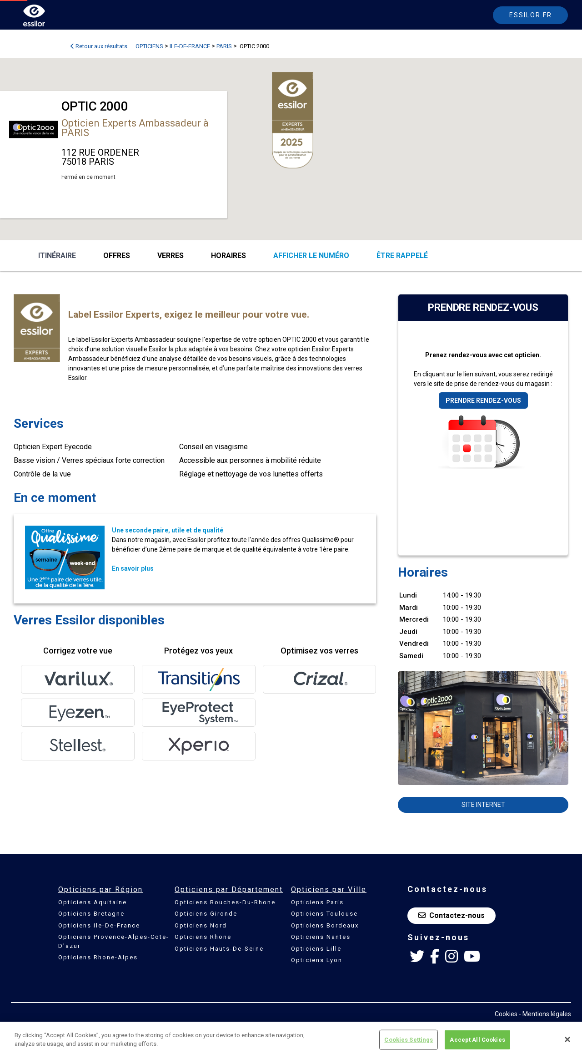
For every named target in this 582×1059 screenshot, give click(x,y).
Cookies (506, 1014)
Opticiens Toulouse (324, 913)
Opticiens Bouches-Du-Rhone (225, 902)
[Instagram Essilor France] (451, 956)
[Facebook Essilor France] (435, 956)
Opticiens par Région (100, 889)
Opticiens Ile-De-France (99, 925)
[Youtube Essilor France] (472, 956)
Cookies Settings (408, 1039)
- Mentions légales (545, 1014)
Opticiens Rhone (203, 936)
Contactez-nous (451, 915)
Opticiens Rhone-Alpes (98, 957)
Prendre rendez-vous (483, 400)
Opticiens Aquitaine (92, 902)
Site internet (483, 804)
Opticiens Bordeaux (325, 925)
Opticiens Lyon (316, 960)
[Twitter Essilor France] (416, 956)
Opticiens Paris (317, 902)
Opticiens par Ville (328, 889)
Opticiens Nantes (321, 936)
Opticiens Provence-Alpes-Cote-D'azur (113, 941)
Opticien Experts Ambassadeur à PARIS (135, 127)
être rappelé (402, 255)
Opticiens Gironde (206, 913)
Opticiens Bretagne (91, 913)
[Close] (567, 1039)
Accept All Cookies (477, 1039)
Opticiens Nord (201, 925)
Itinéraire (57, 255)
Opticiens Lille (316, 948)
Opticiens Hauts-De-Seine (219, 948)
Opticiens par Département (229, 889)
